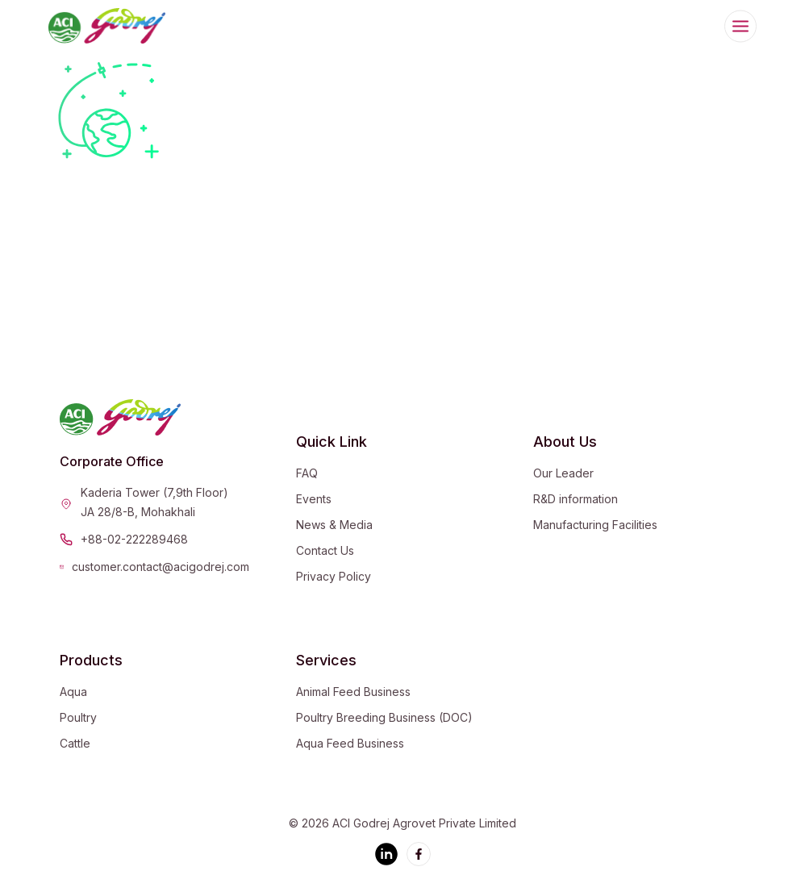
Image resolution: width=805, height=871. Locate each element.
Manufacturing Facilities (595, 524)
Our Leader (563, 473)
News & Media (334, 524)
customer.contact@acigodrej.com (160, 566)
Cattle (75, 743)
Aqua (73, 691)
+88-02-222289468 (134, 539)
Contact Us (325, 550)
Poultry (78, 717)
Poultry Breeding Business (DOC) (384, 717)
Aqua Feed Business (350, 743)
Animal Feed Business (353, 691)
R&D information (575, 499)
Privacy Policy (333, 576)
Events (314, 499)
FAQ (307, 473)
